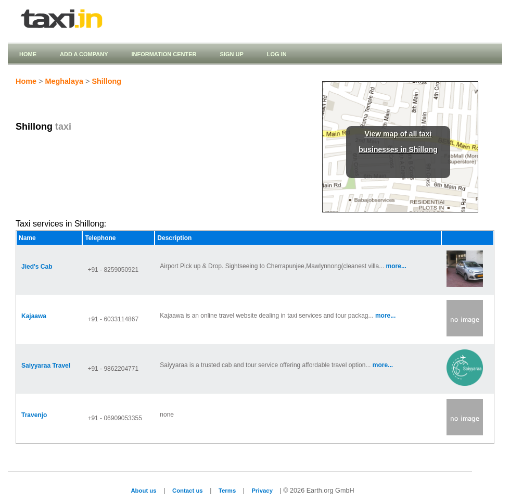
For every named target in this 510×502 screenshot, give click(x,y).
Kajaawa (33, 316)
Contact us (187, 490)
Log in (277, 54)
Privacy (262, 490)
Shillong (106, 81)
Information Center (163, 54)
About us (143, 490)
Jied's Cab (37, 266)
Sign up (232, 54)
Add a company (84, 54)
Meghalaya (64, 81)
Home (27, 54)
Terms (227, 490)
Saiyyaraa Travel (45, 365)
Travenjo (34, 415)
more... (396, 266)
